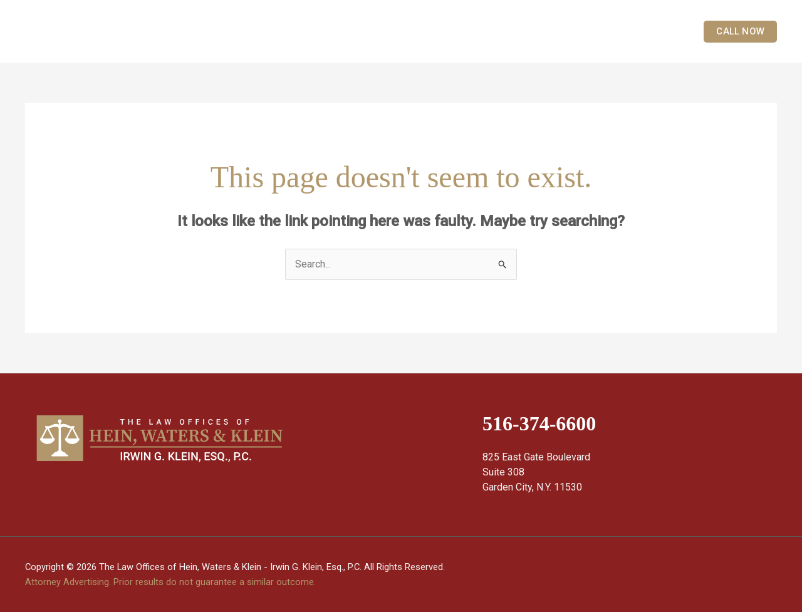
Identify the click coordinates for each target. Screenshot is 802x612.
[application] (507, 31)
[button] (734, 32)
